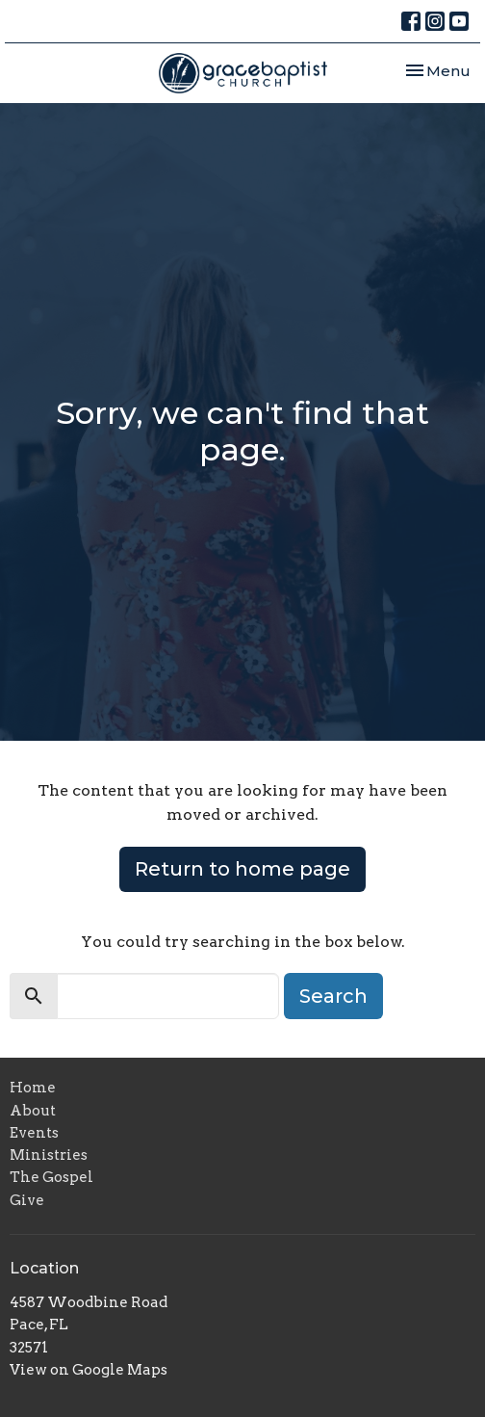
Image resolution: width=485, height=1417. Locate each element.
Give (27, 1200)
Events (34, 1132)
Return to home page (242, 868)
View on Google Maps (88, 1369)
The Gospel (51, 1177)
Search (333, 996)
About (33, 1110)
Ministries (49, 1155)
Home (33, 1087)
